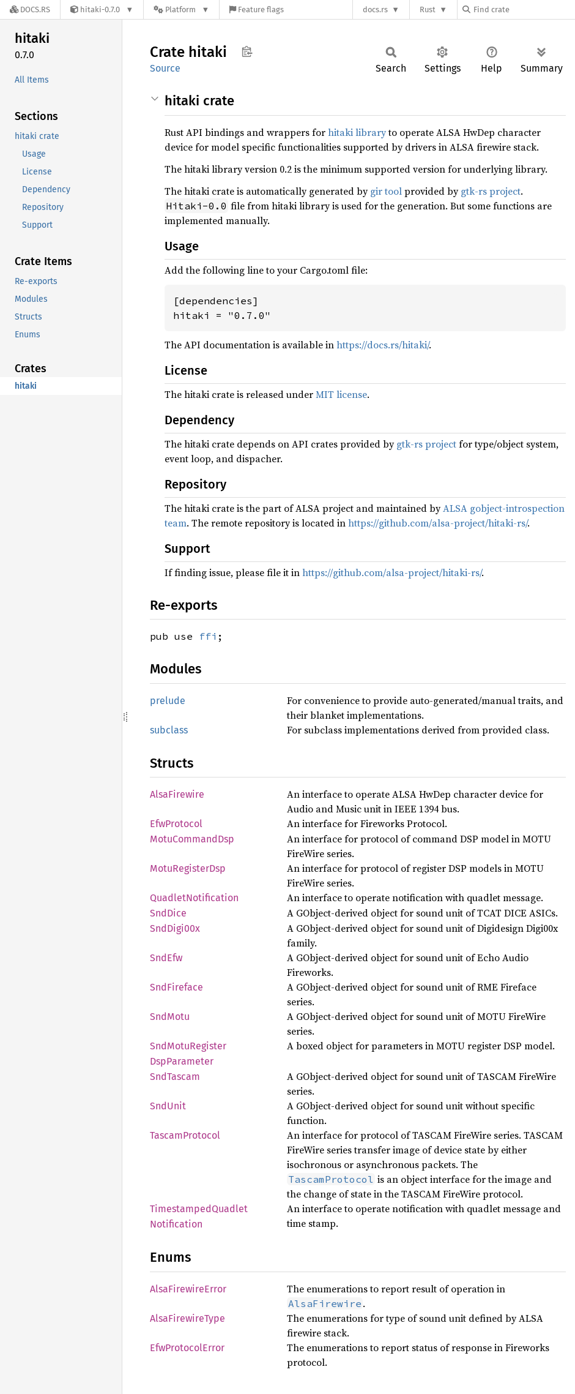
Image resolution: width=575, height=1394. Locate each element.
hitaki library (357, 132)
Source (165, 68)
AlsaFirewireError (188, 1289)
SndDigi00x (175, 928)
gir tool (386, 191)
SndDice (168, 913)
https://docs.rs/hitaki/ (382, 344)
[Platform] (181, 9)
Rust (428, 9)
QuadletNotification (194, 898)
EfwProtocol (176, 824)
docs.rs (375, 9)
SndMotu (170, 1016)
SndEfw (166, 958)
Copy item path (247, 51)
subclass (169, 730)
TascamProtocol (185, 1135)
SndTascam (175, 1076)
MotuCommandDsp (192, 839)
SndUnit (168, 1106)
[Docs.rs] (30, 9)
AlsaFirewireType (187, 1318)
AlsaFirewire (177, 794)
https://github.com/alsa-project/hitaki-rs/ (437, 523)
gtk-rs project (491, 191)
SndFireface (176, 987)
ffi (208, 636)
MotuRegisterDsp (188, 868)
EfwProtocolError (187, 1348)
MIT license (341, 394)
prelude (167, 700)
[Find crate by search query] (523, 9)
